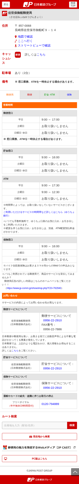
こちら (41, 54)
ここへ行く (25, 40)
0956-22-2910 (52, 320)
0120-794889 (50, 404)
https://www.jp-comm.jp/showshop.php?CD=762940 (34, 288)
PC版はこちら (39, 458)
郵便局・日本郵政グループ (39, 4)
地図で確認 (25, 36)
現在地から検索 (41, 436)
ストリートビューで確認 (34, 45)
